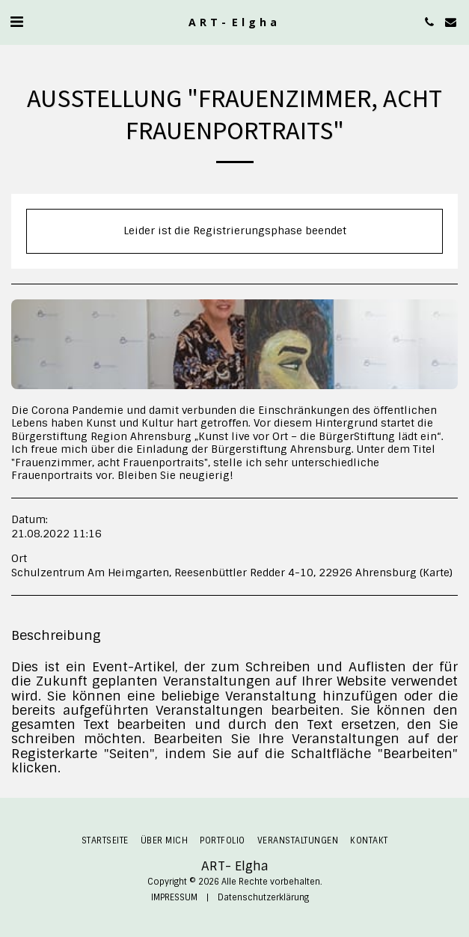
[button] (16, 22)
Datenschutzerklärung (263, 897)
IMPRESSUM (174, 897)
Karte (436, 572)
